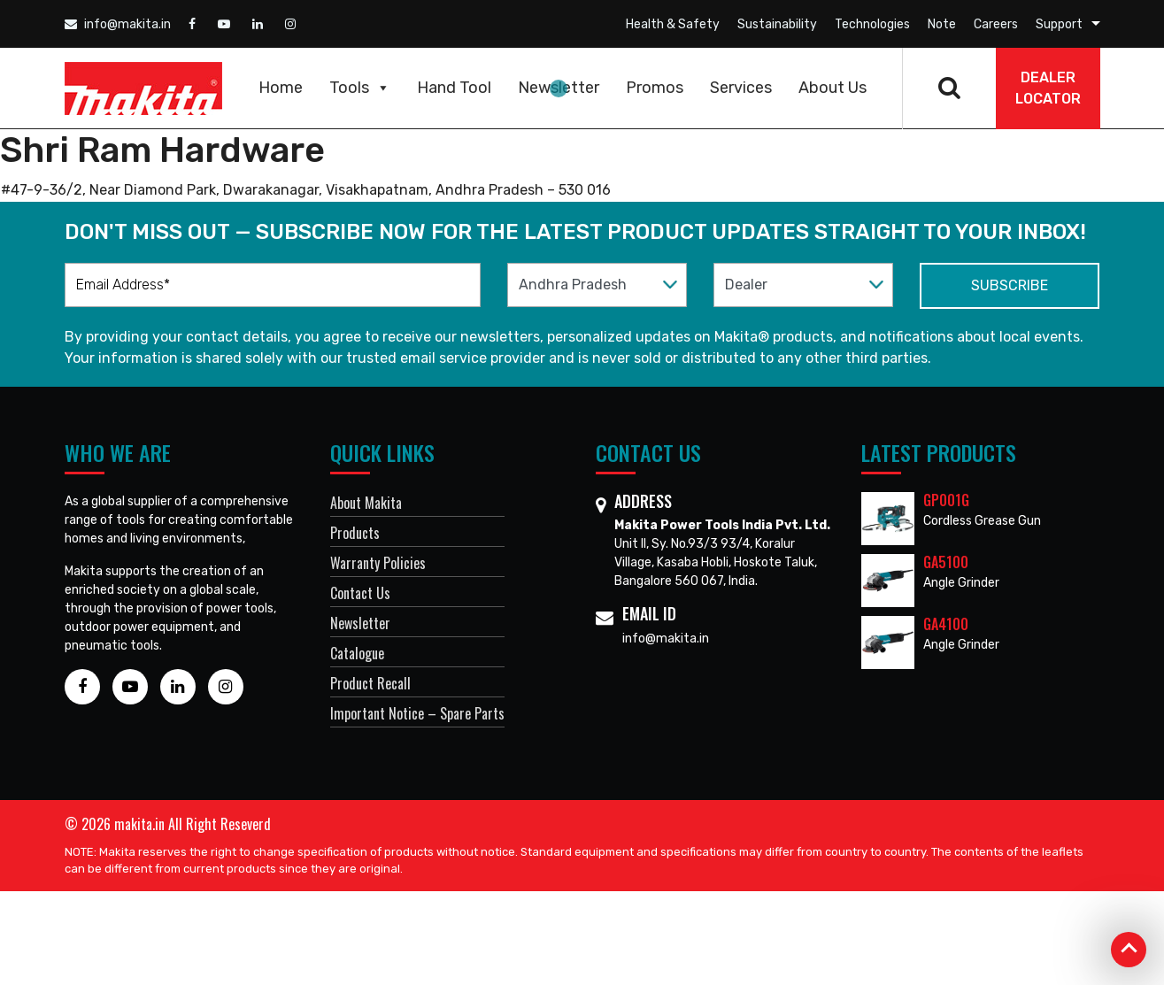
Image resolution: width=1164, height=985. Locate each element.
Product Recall (370, 683)
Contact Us (360, 593)
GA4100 (945, 624)
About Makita (366, 502)
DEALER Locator (1048, 88)
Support (1059, 24)
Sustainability (777, 24)
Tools (359, 87)
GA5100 (945, 562)
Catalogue (357, 653)
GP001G (946, 500)
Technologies (872, 24)
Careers (996, 24)
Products (355, 532)
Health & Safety (673, 24)
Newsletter (558, 87)
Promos (654, 87)
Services (741, 87)
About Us (832, 87)
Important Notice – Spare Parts (417, 713)
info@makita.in (118, 24)
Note (942, 24)
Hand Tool (454, 87)
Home (280, 87)
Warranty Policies (378, 562)
